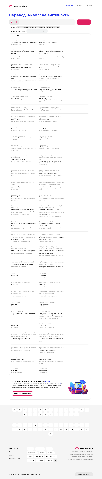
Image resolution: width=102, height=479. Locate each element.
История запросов (14, 458)
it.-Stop (30, 449)
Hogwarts (31, 460)
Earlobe (49, 449)
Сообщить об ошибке (84, 474)
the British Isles (50, 456)
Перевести (83, 22)
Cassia (30, 456)
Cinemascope (32, 452)
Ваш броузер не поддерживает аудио (37, 31)
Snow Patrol (39, 449)
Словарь (11, 455)
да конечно (39, 456)
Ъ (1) (71, 429)
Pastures (50, 452)
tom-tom (49, 460)
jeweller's (40, 460)
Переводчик (12, 452)
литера (42, 452)
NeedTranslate (18, 6)
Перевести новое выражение (22, 393)
